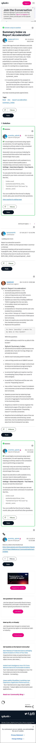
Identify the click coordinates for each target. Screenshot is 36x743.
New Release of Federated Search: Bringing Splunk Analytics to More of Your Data (17, 652)
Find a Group (18, 635)
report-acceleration (19, 100)
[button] (32, 28)
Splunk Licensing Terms (28, 722)
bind (4, 100)
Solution (7, 129)
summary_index (8, 103)
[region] (18, 733)
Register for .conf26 (18, 588)
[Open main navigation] (33, 3)
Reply (8, 115)
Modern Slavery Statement (16, 723)
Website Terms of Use (16, 722)
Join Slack (18, 611)
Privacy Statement (17, 735)
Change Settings (17, 739)
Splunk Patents (28, 723)
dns (9, 100)
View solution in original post (12, 199)
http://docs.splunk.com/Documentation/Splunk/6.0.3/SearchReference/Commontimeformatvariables (19, 549)
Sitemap (3, 722)
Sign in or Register (22, 14)
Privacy (8, 722)
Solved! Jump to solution (13, 28)
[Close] (33, 727)
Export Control (5, 723)
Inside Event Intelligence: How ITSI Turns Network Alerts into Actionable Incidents (16, 666)
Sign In (27, 3)
